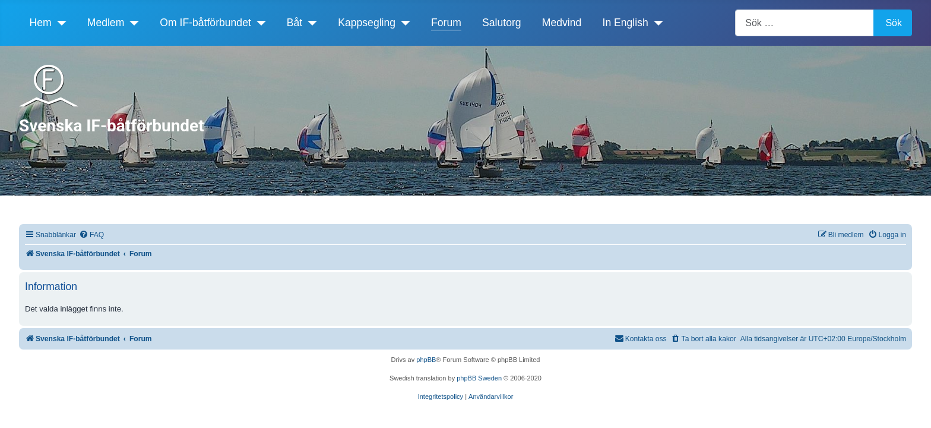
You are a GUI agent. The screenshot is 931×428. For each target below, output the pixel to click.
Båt (294, 23)
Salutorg (501, 23)
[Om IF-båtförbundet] (258, 22)
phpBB (426, 359)
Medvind (562, 23)
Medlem (106, 23)
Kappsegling (366, 23)
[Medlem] (131, 22)
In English (625, 23)
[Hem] (59, 22)
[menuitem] (91, 235)
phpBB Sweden (479, 378)
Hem (41, 23)
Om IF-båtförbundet (205, 23)
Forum (446, 23)
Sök (893, 23)
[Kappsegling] (402, 22)
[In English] (655, 22)
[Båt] (309, 22)
